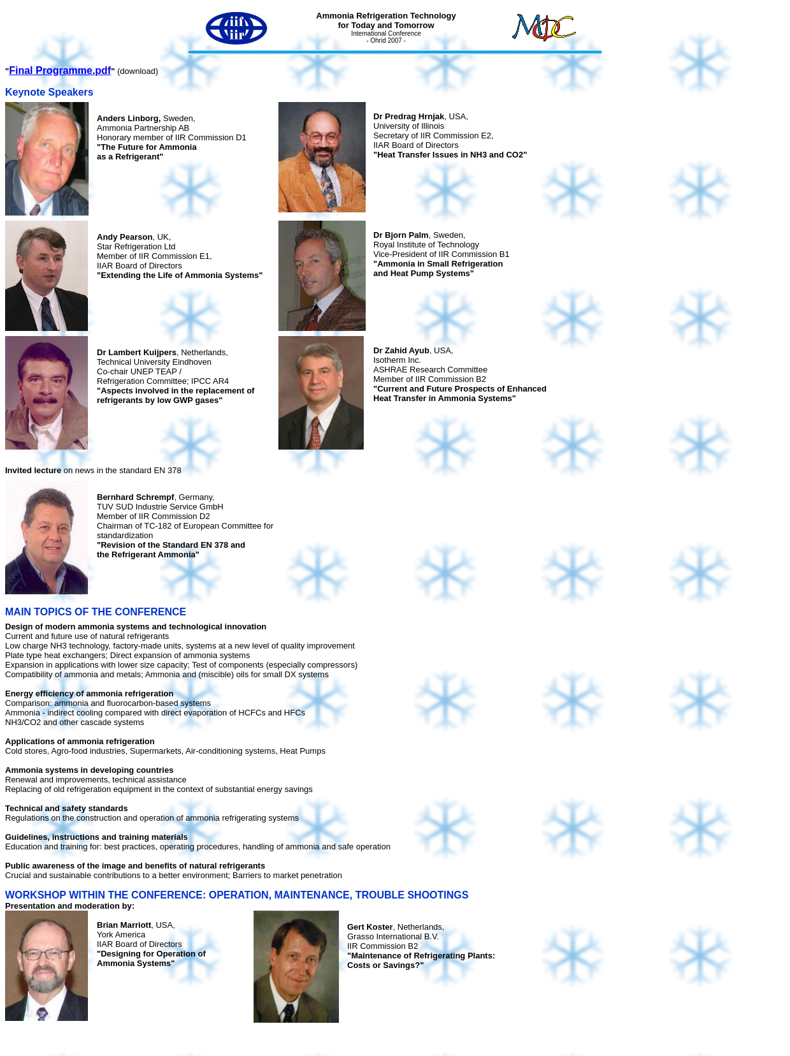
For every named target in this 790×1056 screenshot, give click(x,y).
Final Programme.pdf (60, 70)
